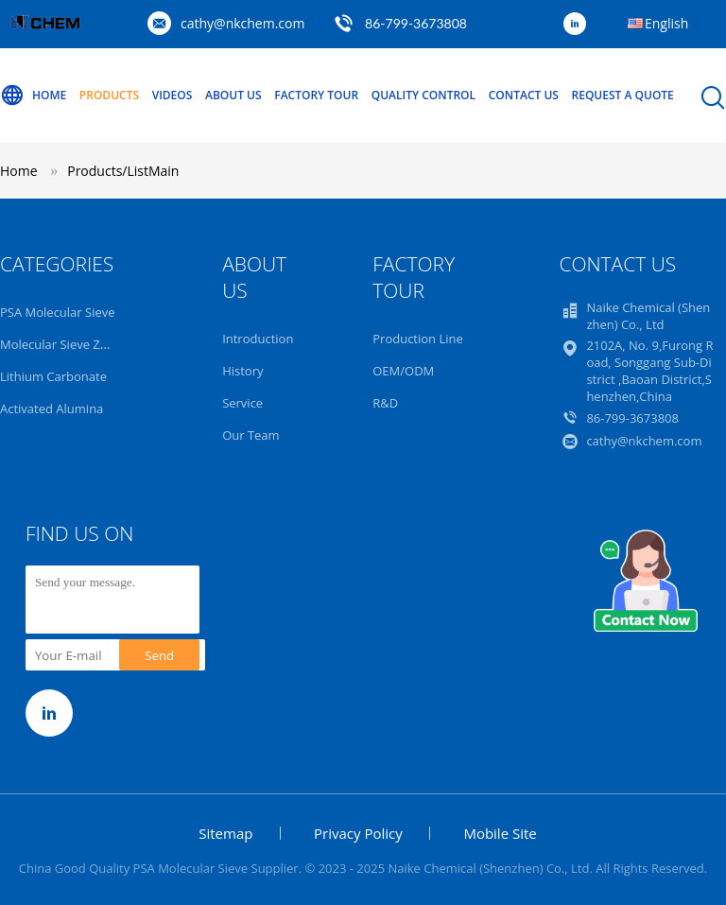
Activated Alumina (51, 408)
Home (33, 95)
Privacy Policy (358, 833)
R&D (385, 402)
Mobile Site (499, 833)
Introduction (257, 338)
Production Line (417, 338)
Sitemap (225, 833)
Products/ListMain (123, 171)
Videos (172, 95)
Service (242, 402)
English (666, 23)
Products (109, 95)
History (242, 370)
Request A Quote (623, 95)
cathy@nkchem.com (242, 23)
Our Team (251, 435)
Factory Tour (316, 95)
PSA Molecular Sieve (57, 312)
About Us (233, 95)
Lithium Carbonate (53, 376)
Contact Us (524, 95)
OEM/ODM (403, 370)
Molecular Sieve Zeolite (65, 344)
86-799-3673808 (416, 23)
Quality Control (423, 95)
